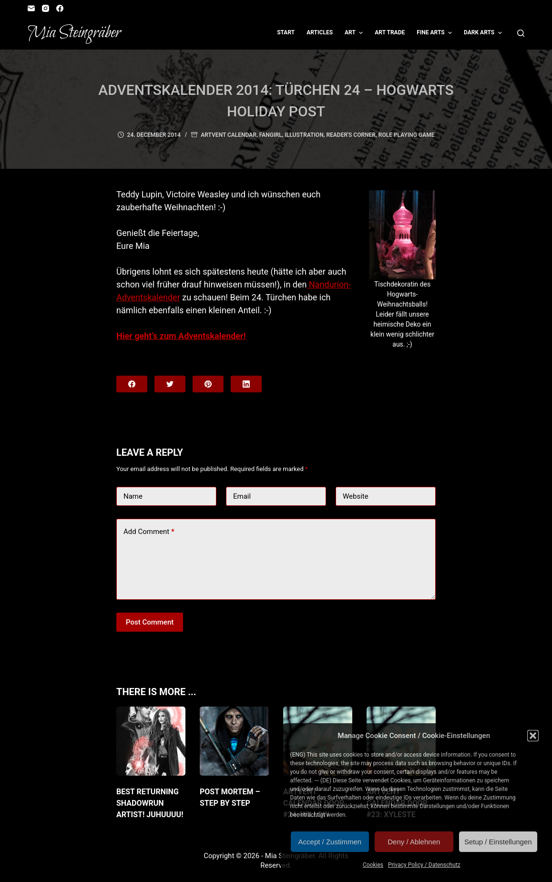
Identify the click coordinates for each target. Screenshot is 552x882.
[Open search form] (520, 33)
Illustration (304, 135)
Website (355, 496)
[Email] (31, 8)
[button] (533, 735)
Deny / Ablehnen (414, 842)
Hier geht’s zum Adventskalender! (181, 336)
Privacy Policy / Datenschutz (424, 864)
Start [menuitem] (286, 32)
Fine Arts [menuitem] (435, 33)
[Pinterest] (208, 384)
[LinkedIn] (246, 384)
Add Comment (148, 531)
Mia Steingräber (74, 33)
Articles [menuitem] (320, 32)
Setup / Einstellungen (498, 842)
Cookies (373, 864)
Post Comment (150, 622)
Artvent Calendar (228, 135)
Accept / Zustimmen (330, 842)
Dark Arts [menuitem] (484, 33)
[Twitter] (169, 384)
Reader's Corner (351, 135)
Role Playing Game (406, 135)
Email (242, 496)
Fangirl (270, 135)
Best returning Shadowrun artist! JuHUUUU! (150, 803)
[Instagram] (45, 8)
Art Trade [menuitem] (390, 32)
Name (133, 496)
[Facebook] (59, 8)
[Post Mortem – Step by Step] (234, 741)
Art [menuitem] (355, 33)
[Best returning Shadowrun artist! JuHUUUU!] (150, 741)
